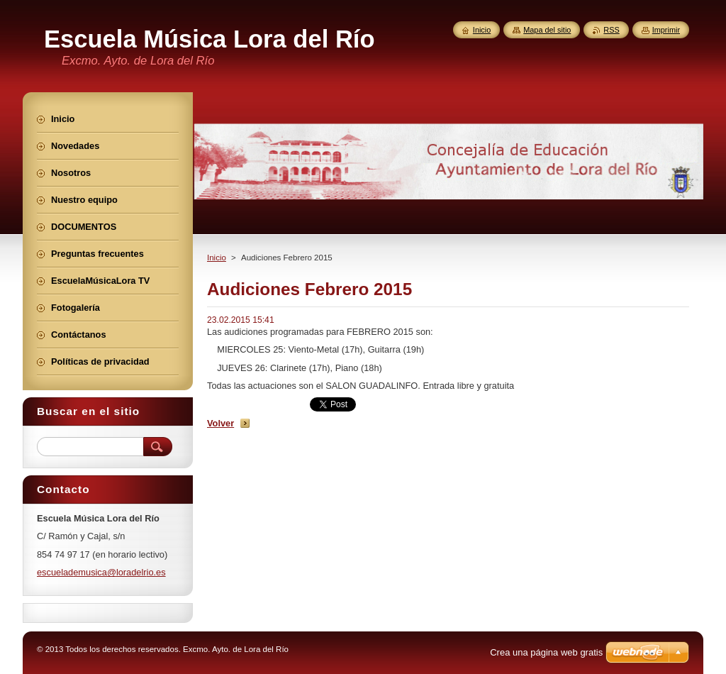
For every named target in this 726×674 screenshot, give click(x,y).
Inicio (216, 257)
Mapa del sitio (547, 30)
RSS (611, 30)
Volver (220, 423)
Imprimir (666, 30)
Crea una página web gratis (546, 652)
